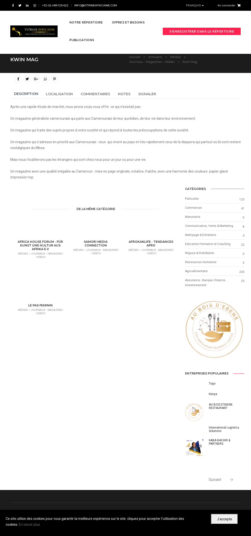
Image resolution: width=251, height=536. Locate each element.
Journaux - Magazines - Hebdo (152, 62)
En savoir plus (29, 524)
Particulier (192, 198)
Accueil (134, 57)
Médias (175, 57)
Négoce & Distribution (199, 253)
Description (26, 94)
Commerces (193, 208)
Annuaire (155, 57)
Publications (81, 35)
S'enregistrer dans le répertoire (201, 26)
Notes (124, 94)
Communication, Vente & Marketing (209, 226)
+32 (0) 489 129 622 (55, 5)
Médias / (24, 253)
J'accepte (224, 519)
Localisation (59, 94)
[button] (189, 330)
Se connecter (226, 5)
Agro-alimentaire (196, 271)
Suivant (215, 479)
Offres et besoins (128, 17)
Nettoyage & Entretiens (200, 235)
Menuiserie (192, 217)
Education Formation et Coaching (207, 244)
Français (194, 5)
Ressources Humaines (200, 262)
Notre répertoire (86, 17)
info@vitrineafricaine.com (95, 5)
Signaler (147, 94)
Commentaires (95, 94)
